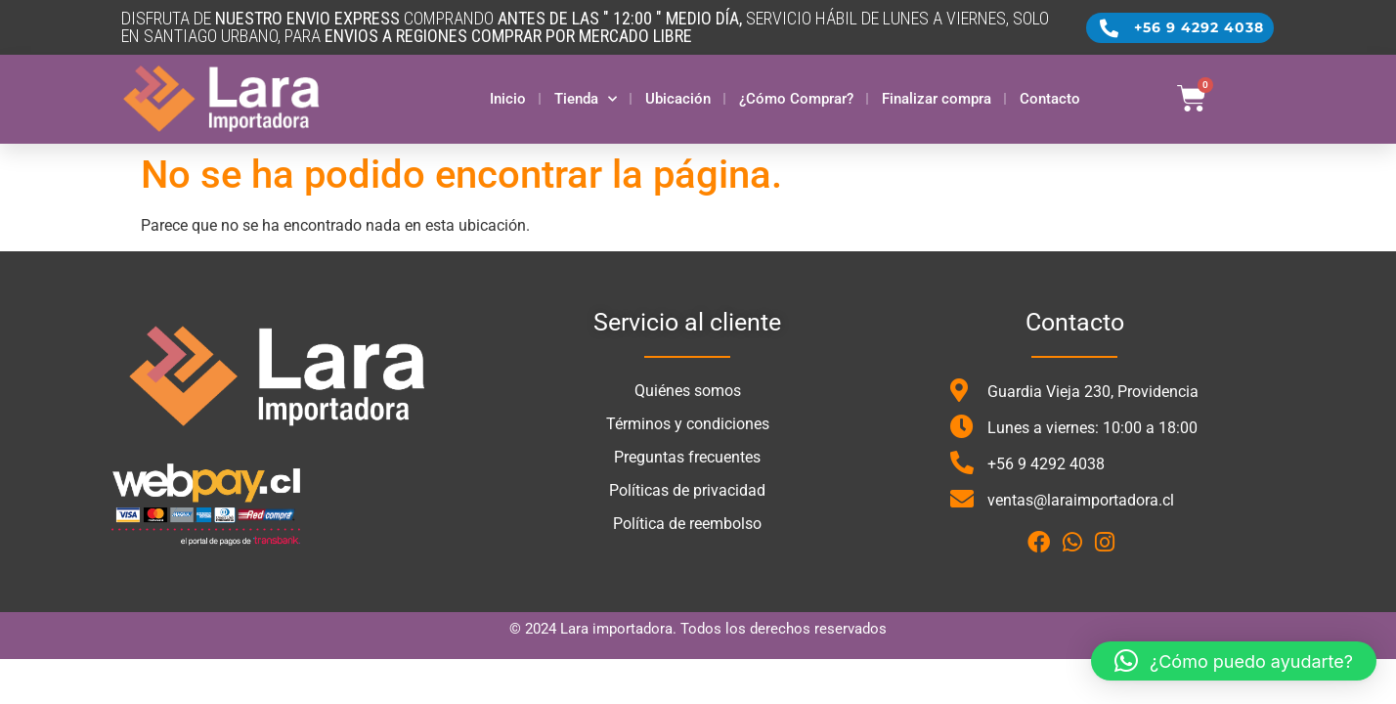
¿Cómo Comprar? (796, 99)
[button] (1233, 661)
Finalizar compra (936, 99)
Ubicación (678, 99)
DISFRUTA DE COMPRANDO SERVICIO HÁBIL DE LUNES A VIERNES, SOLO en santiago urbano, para (585, 27)
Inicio (508, 99)
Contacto (1050, 99)
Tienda (585, 99)
